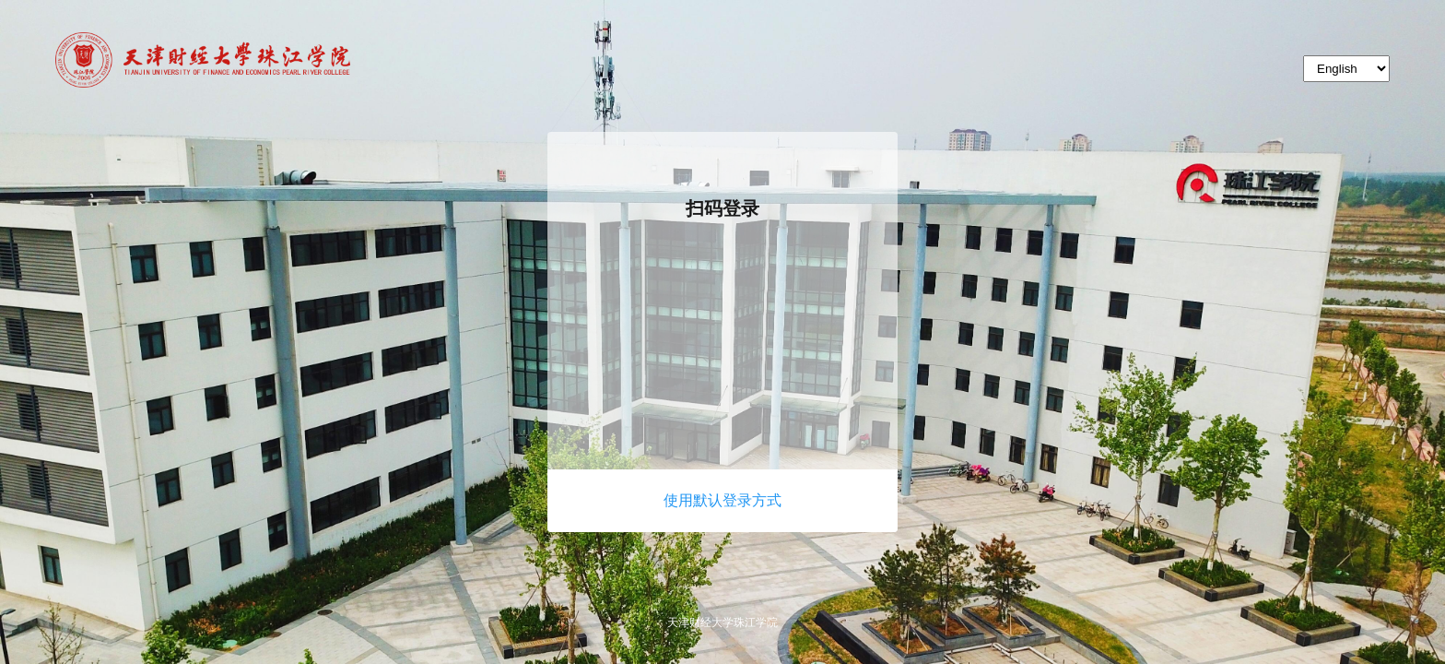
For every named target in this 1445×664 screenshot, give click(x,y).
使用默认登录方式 (722, 500)
